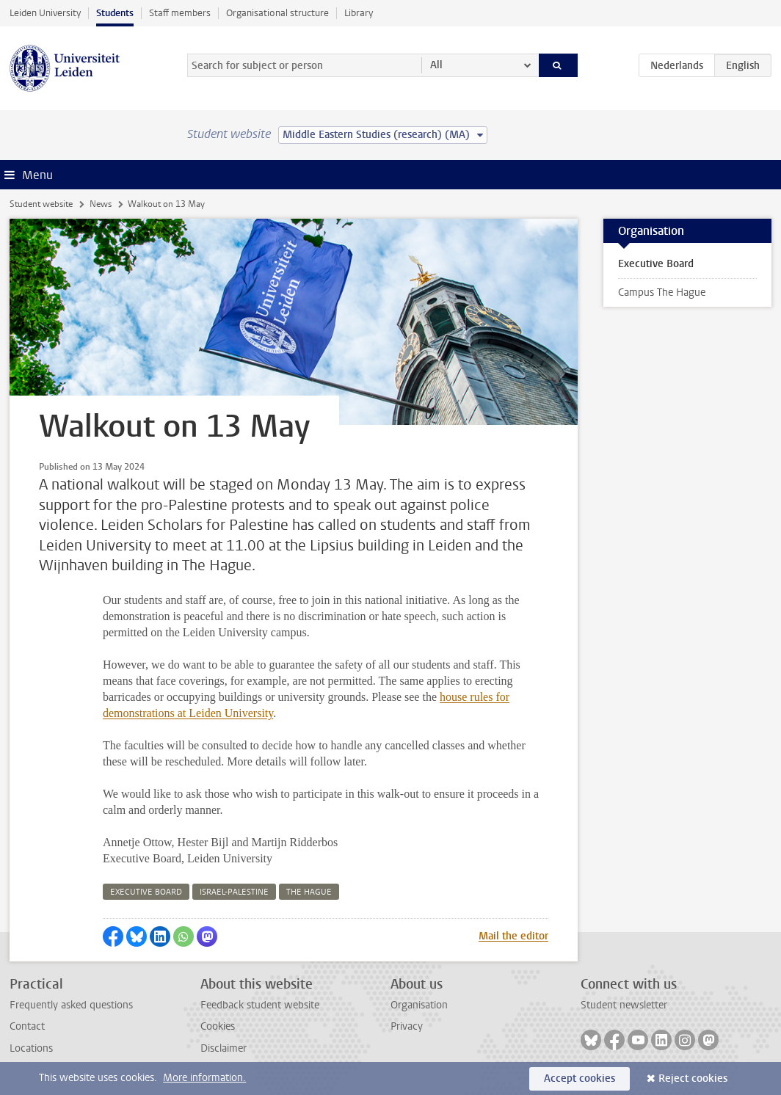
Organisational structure (277, 13)
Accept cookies (579, 1078)
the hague (309, 892)
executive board (146, 892)
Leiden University (45, 13)
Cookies (217, 1026)
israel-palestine (234, 892)
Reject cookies (692, 1078)
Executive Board (656, 264)
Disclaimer (223, 1048)
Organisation (419, 1005)
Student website (41, 204)
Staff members (180, 13)
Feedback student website (259, 1005)
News (101, 204)
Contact (27, 1026)
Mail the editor (513, 936)
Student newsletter (624, 1005)
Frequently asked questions (71, 1005)
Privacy (406, 1026)
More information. (204, 1078)
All (436, 65)
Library (358, 13)
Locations (31, 1048)
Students (115, 13)
